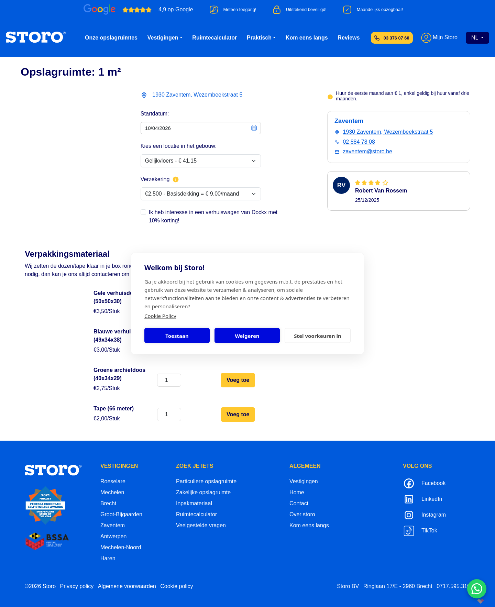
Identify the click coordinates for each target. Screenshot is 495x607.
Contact (298, 503)
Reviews (349, 38)
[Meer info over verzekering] (175, 179)
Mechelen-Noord (120, 547)
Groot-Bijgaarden (121, 514)
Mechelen (112, 492)
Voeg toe (238, 380)
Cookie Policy (160, 315)
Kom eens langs (307, 38)
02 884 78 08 (359, 142)
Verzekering (160, 179)
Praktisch (259, 38)
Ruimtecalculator (214, 38)
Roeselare (112, 481)
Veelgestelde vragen (201, 525)
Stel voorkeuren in (317, 335)
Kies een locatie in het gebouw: (179, 146)
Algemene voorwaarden (127, 586)
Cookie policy (176, 586)
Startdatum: (155, 114)
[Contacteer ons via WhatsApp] (476, 588)
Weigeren (247, 335)
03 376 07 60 (396, 38)
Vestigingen (162, 38)
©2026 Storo (40, 586)
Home (296, 492)
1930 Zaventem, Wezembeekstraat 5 (197, 95)
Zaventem (112, 525)
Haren (108, 558)
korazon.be (469, 601)
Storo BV (348, 586)
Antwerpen (113, 536)
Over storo (302, 514)
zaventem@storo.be (367, 151)
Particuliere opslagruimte (206, 481)
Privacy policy (77, 586)
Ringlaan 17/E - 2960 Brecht (397, 586)
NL (475, 38)
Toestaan (177, 335)
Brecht (108, 503)
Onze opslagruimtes (111, 38)
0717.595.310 (453, 586)
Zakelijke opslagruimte (203, 492)
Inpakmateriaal (194, 503)
